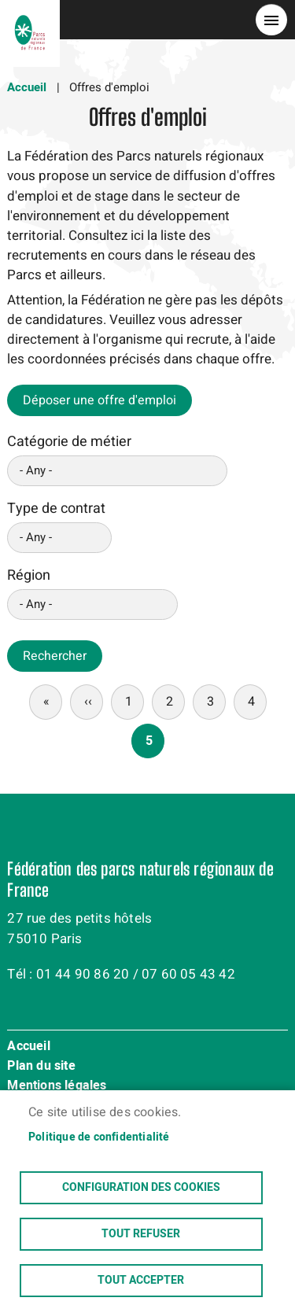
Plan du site (41, 1066)
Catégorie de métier (69, 442)
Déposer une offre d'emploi (99, 400)
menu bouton (271, 19)
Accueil (26, 87)
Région (28, 575)
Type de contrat (56, 508)
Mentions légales (56, 1086)
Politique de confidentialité (99, 1137)
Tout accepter (141, 1280)
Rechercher (55, 656)
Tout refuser (140, 1234)
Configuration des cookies (141, 1188)
